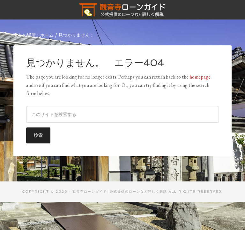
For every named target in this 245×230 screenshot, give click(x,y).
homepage (200, 76)
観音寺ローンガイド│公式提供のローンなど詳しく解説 (122, 9)
